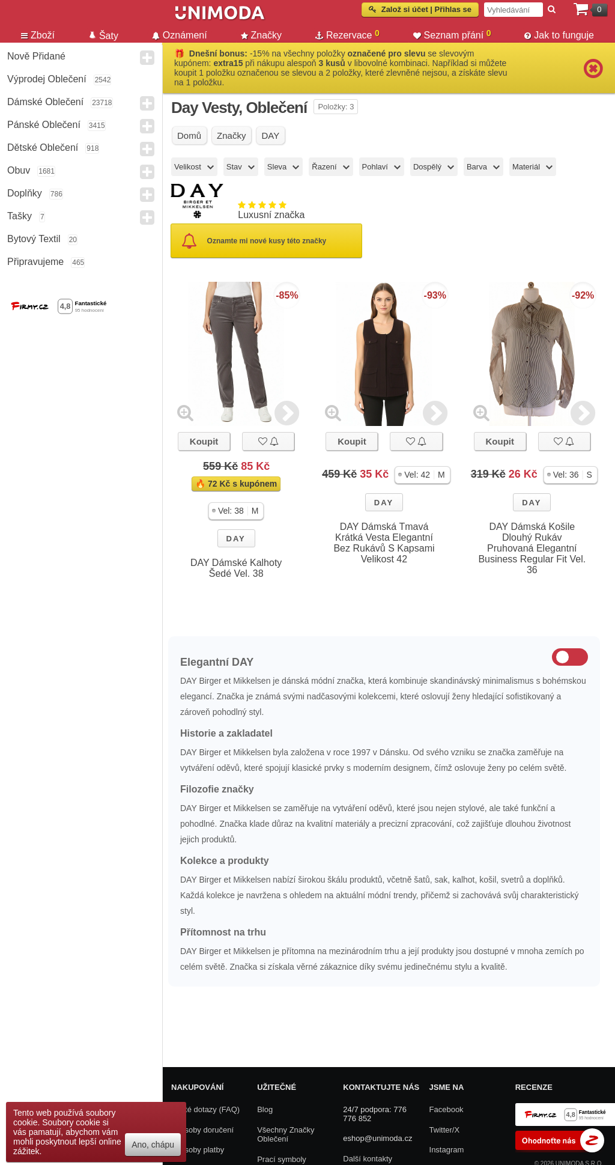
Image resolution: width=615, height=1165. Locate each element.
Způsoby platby (197, 1149)
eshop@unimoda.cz (377, 1138)
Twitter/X (444, 1129)
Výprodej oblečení (46, 79)
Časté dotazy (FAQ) (205, 1109)
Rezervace (347, 34)
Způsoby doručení (202, 1129)
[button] (236, 511)
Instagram (446, 1149)
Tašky (19, 216)
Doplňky (24, 193)
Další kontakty (367, 1158)
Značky (261, 35)
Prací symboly (281, 1159)
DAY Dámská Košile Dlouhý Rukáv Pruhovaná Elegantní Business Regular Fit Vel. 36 (532, 548)
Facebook (446, 1109)
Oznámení (179, 35)
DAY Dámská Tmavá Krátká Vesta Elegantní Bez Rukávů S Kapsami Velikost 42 (383, 543)
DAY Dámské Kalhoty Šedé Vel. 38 (236, 568)
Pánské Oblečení (43, 125)
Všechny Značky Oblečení (285, 1134)
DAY (236, 538)
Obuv (18, 170)
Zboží (38, 35)
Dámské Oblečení (45, 102)
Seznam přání (452, 34)
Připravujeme (35, 262)
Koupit (204, 441)
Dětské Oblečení (42, 147)
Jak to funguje (559, 35)
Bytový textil (34, 239)
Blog (265, 1109)
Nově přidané (36, 56)
